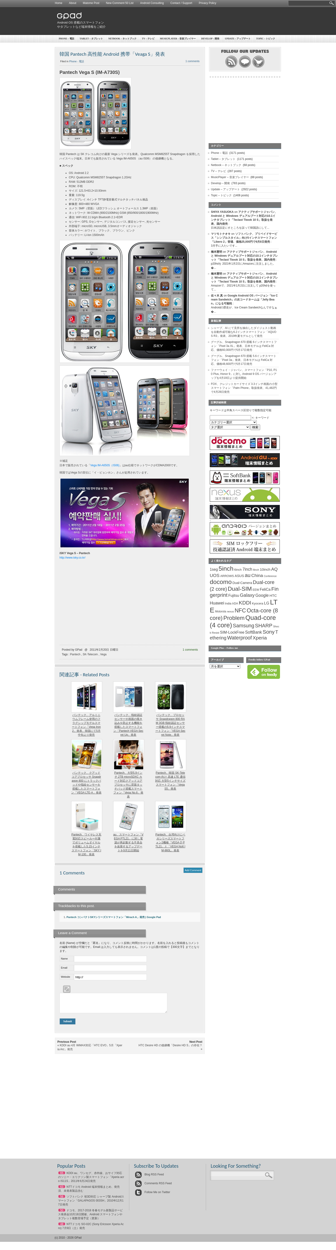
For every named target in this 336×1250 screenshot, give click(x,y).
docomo (221, 581)
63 (61, 1190)
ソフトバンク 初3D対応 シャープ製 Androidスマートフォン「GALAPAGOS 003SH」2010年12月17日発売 (91, 1204)
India (228, 603)
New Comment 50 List (119, 3)
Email (64, 967)
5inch (226, 568)
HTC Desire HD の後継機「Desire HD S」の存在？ (170, 1048)
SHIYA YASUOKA (222, 212)
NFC (240, 611)
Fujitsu (233, 595)
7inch (247, 569)
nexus (230, 611)
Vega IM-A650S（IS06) (104, 465)
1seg (214, 569)
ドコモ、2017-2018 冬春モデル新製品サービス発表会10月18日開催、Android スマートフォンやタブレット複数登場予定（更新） (90, 1217)
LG (266, 603)
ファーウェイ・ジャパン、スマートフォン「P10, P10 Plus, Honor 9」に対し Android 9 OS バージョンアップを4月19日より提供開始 (244, 374)
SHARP (263, 625)
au (248, 575)
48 (61, 1227)
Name (64, 958)
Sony (269, 632)
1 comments (193, 61)
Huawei (217, 603)
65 (61, 1176)
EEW (256, 589)
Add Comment (193, 870)
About (72, 3)
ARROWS (227, 576)
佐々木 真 (217, 295)
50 (61, 1213)
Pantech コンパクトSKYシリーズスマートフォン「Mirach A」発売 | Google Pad (113, 917)
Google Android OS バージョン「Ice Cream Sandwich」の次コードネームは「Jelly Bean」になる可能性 (244, 299)
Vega (103, 654)
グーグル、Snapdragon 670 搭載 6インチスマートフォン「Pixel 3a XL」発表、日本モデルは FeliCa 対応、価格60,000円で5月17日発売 (244, 346)
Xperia (260, 637)
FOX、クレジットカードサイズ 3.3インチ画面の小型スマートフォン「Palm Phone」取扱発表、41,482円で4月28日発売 (244, 388)
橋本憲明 (216, 251)
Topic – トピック (265, 38)
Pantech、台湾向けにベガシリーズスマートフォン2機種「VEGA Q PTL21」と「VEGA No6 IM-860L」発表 (170, 842)
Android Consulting (152, 3)
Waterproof (239, 638)
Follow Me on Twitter (152, 1195)
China (257, 575)
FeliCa (265, 589)
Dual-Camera (242, 583)
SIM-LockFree (232, 632)
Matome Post (91, 3)
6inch (238, 569)
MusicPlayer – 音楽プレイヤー (178, 38)
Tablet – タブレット (91, 38)
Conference (270, 576)
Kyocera (257, 603)
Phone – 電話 (66, 38)
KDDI (245, 603)
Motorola (220, 611)
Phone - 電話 (76, 61)
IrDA (235, 603)
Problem (234, 618)
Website (65, 976)
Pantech (75, 654)
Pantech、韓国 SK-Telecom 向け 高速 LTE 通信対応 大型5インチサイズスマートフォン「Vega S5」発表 (170, 780)
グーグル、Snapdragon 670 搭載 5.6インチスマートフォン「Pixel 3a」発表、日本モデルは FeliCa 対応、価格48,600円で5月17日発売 (243, 360)
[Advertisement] (195, 20)
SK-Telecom (90, 654)
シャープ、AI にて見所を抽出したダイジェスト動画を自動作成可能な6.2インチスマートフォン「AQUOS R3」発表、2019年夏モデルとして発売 (243, 332)
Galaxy (247, 595)
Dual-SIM (240, 589)
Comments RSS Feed (153, 1186)
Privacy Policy (207, 3)
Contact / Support (181, 3)
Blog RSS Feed (149, 1178)
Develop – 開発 (210, 38)
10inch (265, 569)
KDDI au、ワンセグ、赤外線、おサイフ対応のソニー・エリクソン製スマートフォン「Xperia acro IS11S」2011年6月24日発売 (91, 1180)
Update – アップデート (238, 38)
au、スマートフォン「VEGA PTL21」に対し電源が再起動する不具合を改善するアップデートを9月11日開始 (128, 842)
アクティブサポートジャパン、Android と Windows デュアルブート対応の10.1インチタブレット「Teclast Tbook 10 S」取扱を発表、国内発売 (244, 255)
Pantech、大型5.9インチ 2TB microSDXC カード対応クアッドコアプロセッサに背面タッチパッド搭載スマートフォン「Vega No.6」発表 (128, 784)
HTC (273, 595)
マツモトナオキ (221, 233)
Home (58, 3)
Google (262, 595)
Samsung (243, 625)
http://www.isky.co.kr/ (72, 557)
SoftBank (253, 632)
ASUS (239, 576)
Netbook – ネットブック (122, 38)
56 (61, 1200)
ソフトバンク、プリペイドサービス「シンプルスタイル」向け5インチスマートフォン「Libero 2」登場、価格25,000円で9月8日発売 (244, 237)
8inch (256, 569)
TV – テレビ (148, 38)
